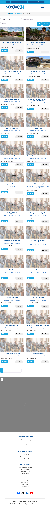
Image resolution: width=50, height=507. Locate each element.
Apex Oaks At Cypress (12, 269)
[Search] (39, 24)
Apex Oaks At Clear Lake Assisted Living (38, 241)
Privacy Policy (25, 474)
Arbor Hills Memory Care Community (38, 325)
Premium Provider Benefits (25, 468)
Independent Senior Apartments (25, 446)
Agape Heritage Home (12, 128)
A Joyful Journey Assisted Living (12, 71)
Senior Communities (16, 13)
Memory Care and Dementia (25, 442)
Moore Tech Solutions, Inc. (33, 504)
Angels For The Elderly (12, 183)
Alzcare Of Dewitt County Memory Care (38, 156)
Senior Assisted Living (25, 440)
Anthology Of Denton (12, 213)
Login (7, 2)
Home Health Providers (25, 459)
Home (7, 13)
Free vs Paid (25, 485)
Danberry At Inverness (38, 42)
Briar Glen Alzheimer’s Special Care (12, 42)
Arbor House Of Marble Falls (12, 353)
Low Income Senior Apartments (25, 448)
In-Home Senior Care (25, 455)
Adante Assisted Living (38, 71)
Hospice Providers (25, 457)
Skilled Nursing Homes (25, 444)
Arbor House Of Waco (38, 353)
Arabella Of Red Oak (12, 325)
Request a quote (25, 487)
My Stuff (36, 2)
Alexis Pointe (38, 128)
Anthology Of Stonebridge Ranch (38, 213)
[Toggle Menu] (42, 7)
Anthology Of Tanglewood (12, 240)
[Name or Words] (35, 19)
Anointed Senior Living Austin (38, 183)
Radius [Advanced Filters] (46, 24)
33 (15, 370)
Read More (19, 51)
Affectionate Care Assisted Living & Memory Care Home (38, 100)
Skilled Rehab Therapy (25, 461)
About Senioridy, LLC (25, 470)
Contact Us (25, 480)
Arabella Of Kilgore (12, 297)
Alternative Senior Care (12, 156)
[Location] (18, 24)
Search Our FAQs (25, 483)
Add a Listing (19, 2)
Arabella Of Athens (38, 269)
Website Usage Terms (24, 472)
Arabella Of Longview (38, 297)
